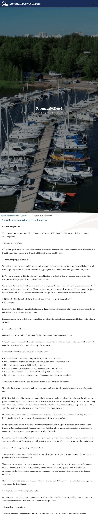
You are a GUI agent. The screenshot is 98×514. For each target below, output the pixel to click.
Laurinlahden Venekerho (10, 215)
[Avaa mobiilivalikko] (95, 3)
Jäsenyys (24, 215)
